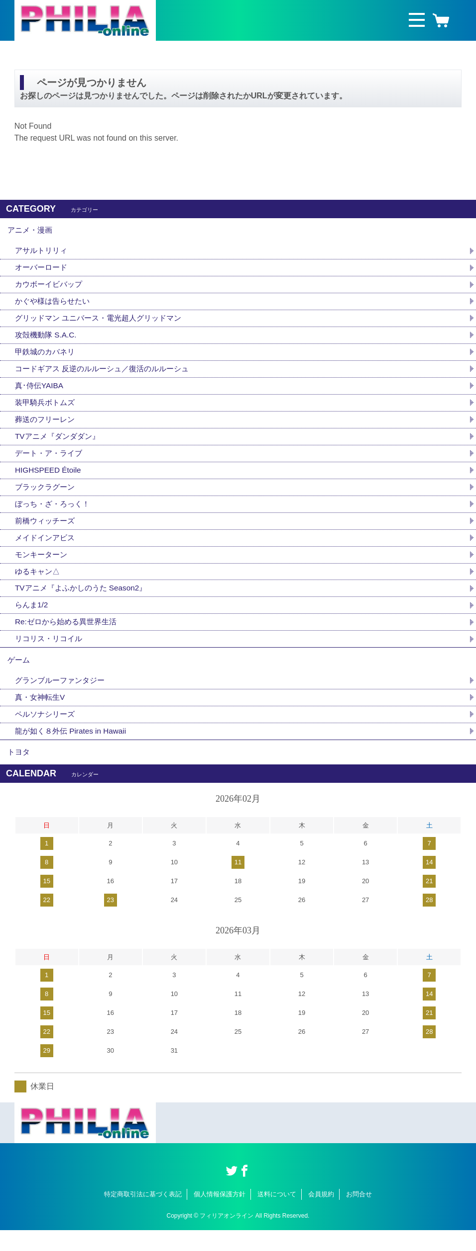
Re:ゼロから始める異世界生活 (69, 636)
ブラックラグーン (47, 497)
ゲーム (19, 675)
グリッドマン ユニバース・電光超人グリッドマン (103, 323)
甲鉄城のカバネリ (47, 357)
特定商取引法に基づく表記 (143, 1215)
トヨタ (19, 772)
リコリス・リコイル (51, 653)
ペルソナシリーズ (47, 732)
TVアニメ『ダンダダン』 (60, 444)
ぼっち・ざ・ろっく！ (55, 514)
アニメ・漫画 (31, 231)
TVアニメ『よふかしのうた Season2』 (84, 601)
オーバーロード (43, 270)
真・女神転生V (41, 715)
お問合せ (359, 1215)
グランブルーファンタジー (63, 697)
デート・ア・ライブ (51, 462)
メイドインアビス (47, 549)
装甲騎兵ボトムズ (47, 410)
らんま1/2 (32, 618)
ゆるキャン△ (39, 584)
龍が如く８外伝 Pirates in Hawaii (73, 750)
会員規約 (321, 1215)
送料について (276, 1215)
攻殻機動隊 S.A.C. (47, 340)
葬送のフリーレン (47, 427)
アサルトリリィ (43, 253)
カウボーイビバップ (51, 288)
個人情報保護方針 (219, 1215)
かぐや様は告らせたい (55, 305)
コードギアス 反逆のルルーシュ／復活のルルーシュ (107, 375)
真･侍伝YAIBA (40, 392)
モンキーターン (43, 566)
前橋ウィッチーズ (47, 531)
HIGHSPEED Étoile (49, 479)
